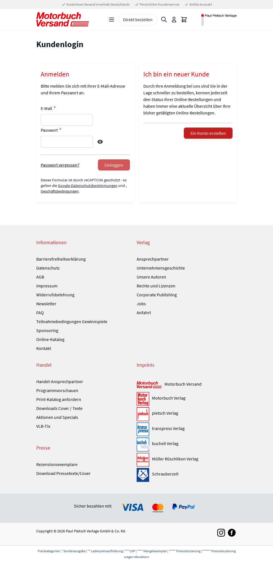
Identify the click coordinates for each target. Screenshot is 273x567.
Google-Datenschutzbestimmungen (87, 185)
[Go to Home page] (62, 19)
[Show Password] (100, 142)
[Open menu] (111, 19)
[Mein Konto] (174, 19)
